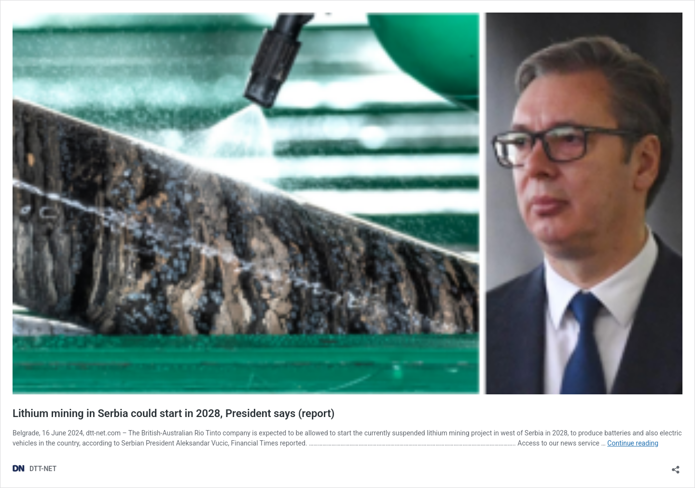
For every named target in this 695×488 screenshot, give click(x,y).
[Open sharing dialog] (675, 466)
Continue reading (632, 443)
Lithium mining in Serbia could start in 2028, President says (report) (173, 413)
